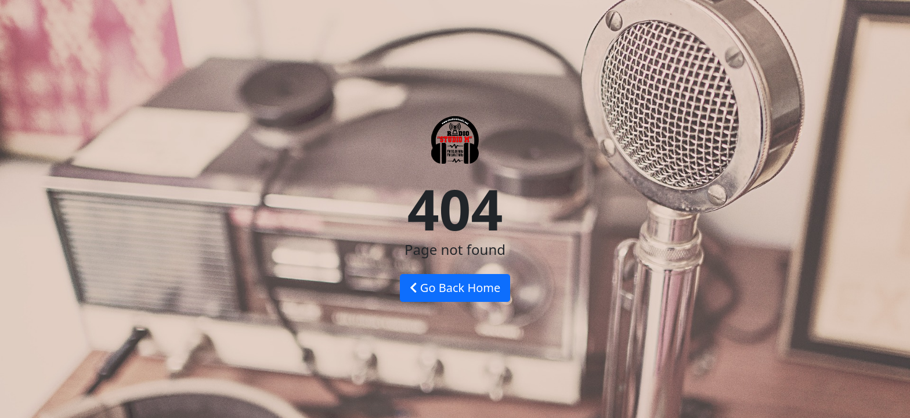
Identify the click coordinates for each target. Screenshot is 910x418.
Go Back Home (455, 288)
